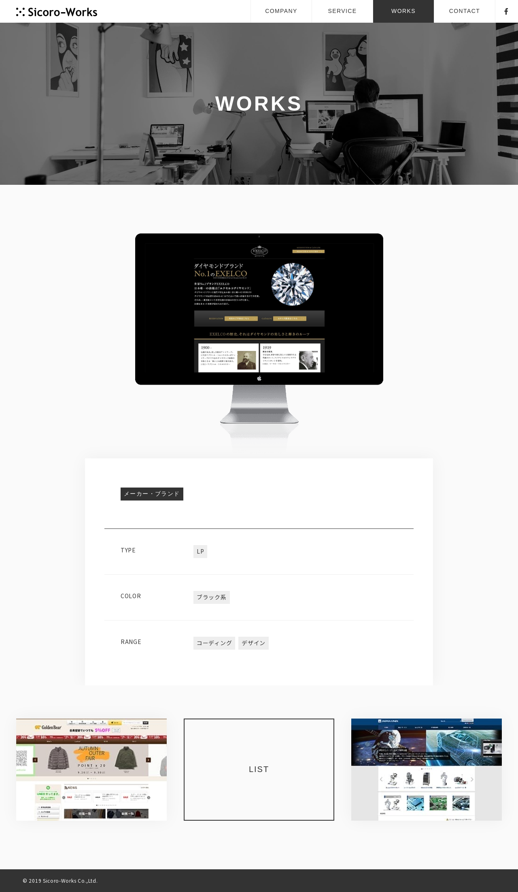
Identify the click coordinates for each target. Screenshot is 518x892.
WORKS (403, 11)
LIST (259, 769)
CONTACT (464, 11)
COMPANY (281, 11)
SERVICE (342, 11)
